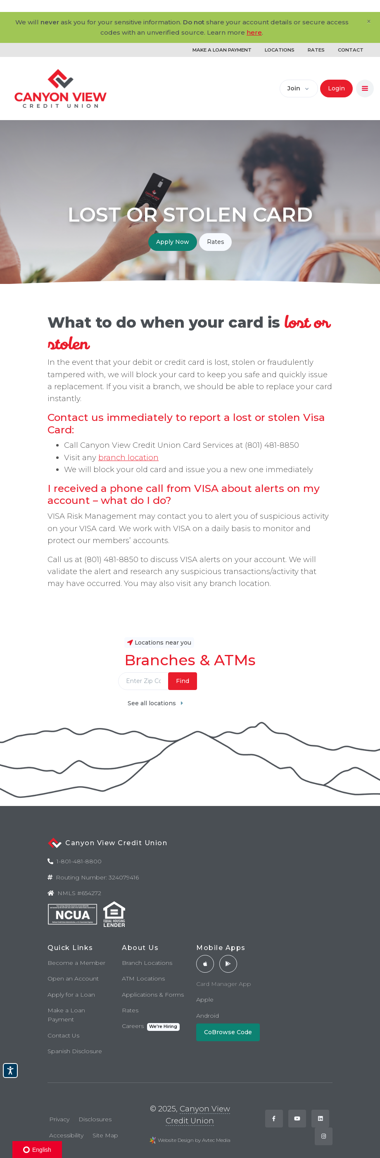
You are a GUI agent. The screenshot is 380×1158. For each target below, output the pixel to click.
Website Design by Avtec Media (194, 1140)
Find (182, 681)
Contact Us (63, 1035)
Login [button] (336, 88)
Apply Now (172, 242)
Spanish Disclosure (75, 1051)
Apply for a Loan (71, 994)
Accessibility (66, 1135)
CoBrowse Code (228, 1032)
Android (207, 1015)
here (254, 32)
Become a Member (76, 963)
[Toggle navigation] (365, 88)
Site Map (105, 1135)
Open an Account (73, 978)
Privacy (59, 1119)
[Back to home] (60, 88)
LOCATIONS (279, 50)
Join (293, 88)
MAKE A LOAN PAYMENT (222, 50)
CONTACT (350, 50)
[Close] (369, 21)
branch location (128, 457)
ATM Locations (143, 978)
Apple (205, 999)
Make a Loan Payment (66, 1015)
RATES (316, 50)
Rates (215, 242)
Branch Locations (147, 963)
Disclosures (95, 1119)
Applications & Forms (153, 994)
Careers (151, 1026)
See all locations (155, 703)
